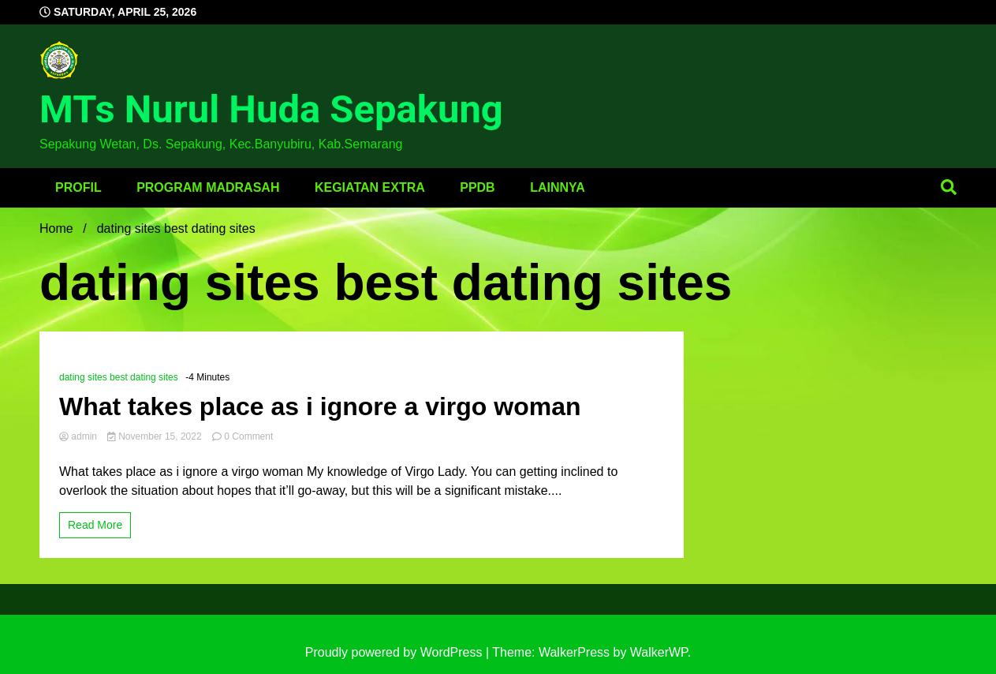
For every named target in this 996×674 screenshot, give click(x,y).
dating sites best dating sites (118, 377)
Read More (95, 525)
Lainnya (557, 187)
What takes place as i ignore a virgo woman (320, 406)
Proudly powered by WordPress (395, 652)
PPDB (477, 187)
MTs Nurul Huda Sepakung (271, 109)
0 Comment (248, 436)
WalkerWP (659, 652)
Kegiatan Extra (370, 187)
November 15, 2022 (155, 436)
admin (79, 436)
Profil (78, 187)
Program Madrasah (207, 187)
